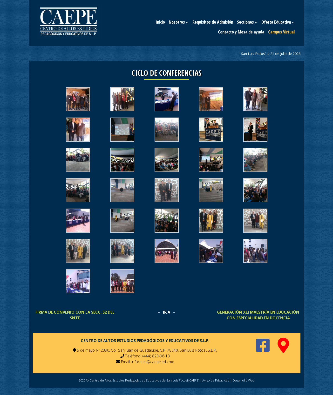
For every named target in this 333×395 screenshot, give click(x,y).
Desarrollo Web (244, 380)
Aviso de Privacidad (216, 380)
